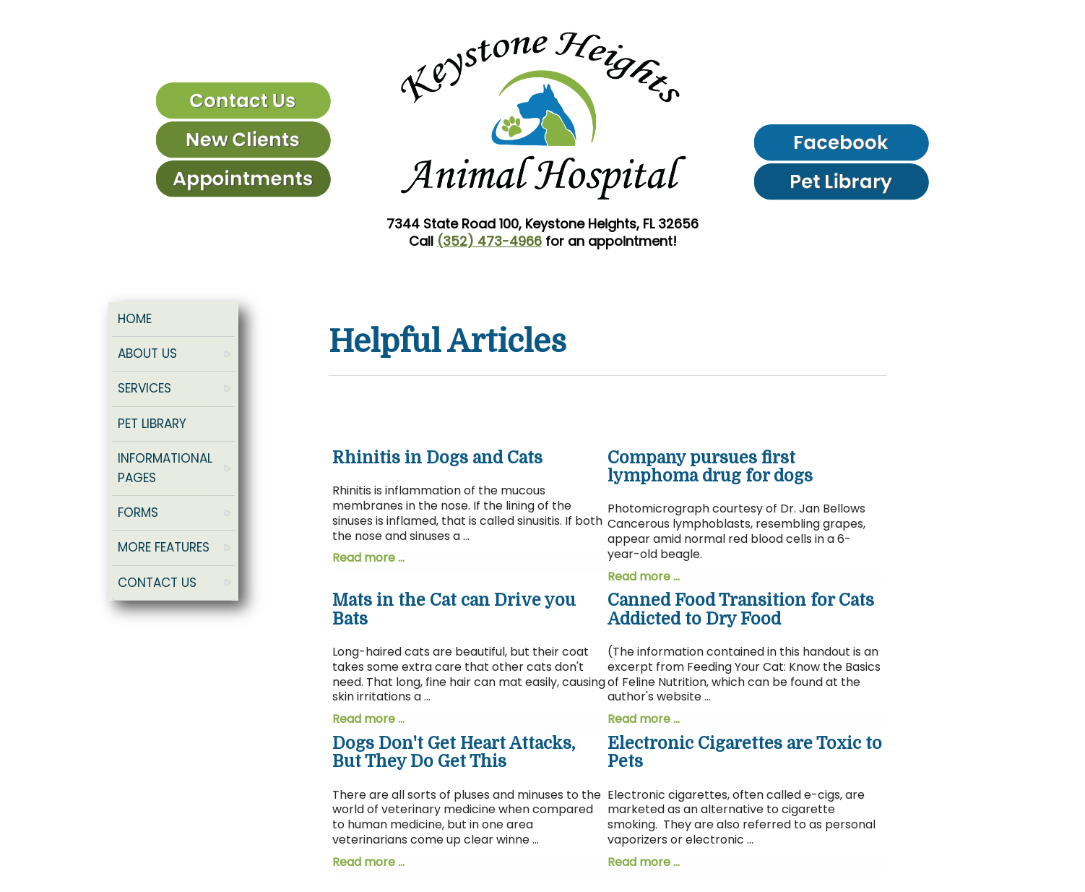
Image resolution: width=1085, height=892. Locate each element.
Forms (138, 512)
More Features (163, 547)
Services (144, 388)
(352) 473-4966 (489, 241)
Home (135, 318)
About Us (147, 353)
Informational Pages (165, 468)
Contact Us (157, 582)
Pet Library (152, 423)
